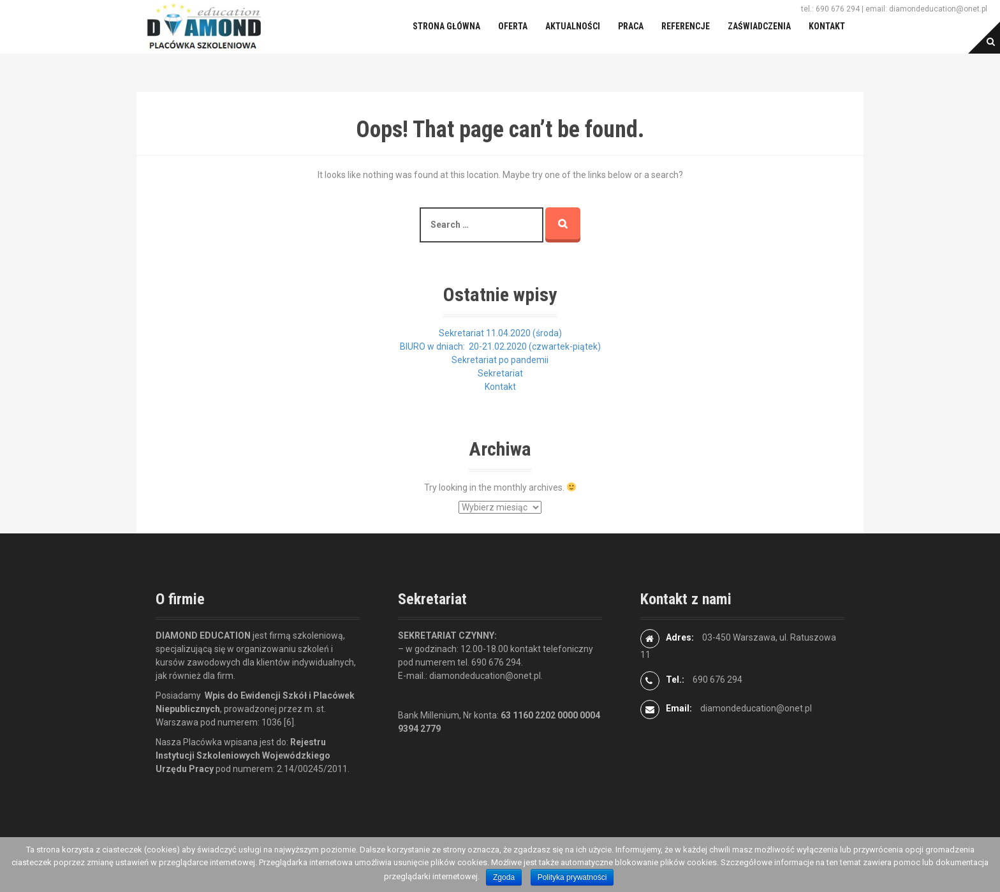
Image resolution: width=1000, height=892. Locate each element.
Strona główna (446, 26)
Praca (630, 26)
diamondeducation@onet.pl (756, 708)
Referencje (685, 26)
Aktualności (572, 26)
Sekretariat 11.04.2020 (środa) (500, 333)
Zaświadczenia (759, 26)
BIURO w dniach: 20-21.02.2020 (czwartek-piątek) (500, 346)
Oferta (512, 26)
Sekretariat (500, 373)
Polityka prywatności (572, 877)
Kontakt (827, 26)
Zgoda (504, 877)
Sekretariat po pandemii (500, 360)
